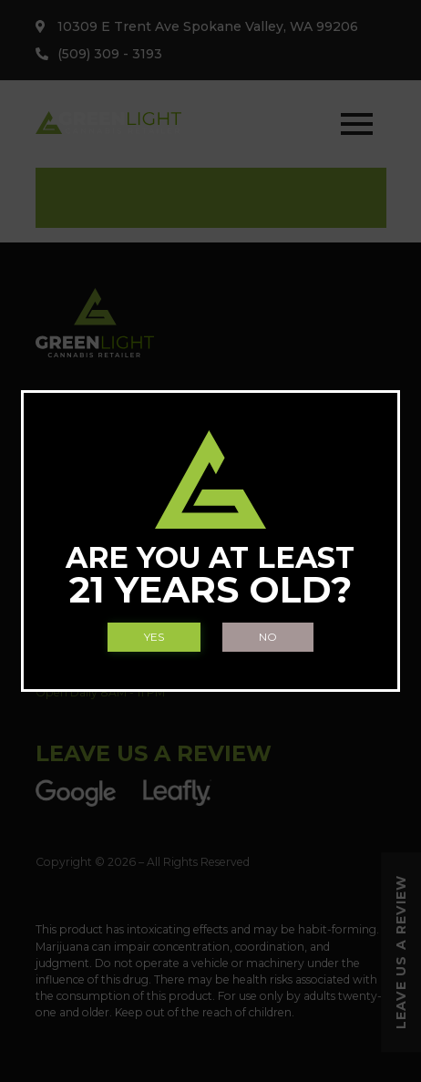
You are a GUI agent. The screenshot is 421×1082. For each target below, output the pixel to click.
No (268, 637)
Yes (154, 637)
